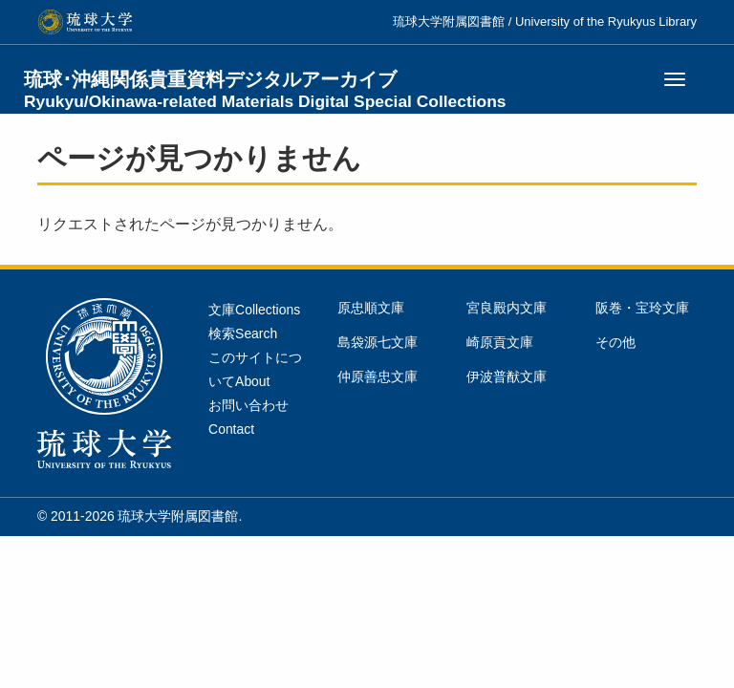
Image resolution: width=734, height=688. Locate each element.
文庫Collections (254, 309)
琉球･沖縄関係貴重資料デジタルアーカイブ (265, 90)
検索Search (242, 333)
